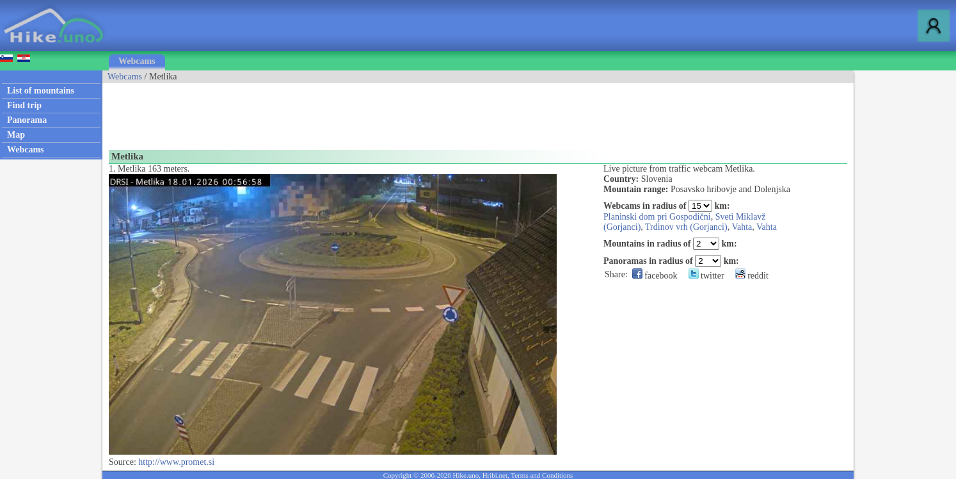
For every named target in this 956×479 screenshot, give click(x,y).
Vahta (741, 227)
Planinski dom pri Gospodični (657, 217)
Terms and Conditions (542, 475)
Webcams (136, 61)
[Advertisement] (335, 112)
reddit (752, 275)
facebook (655, 275)
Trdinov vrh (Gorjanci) (686, 227)
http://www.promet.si (176, 462)
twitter (706, 275)
